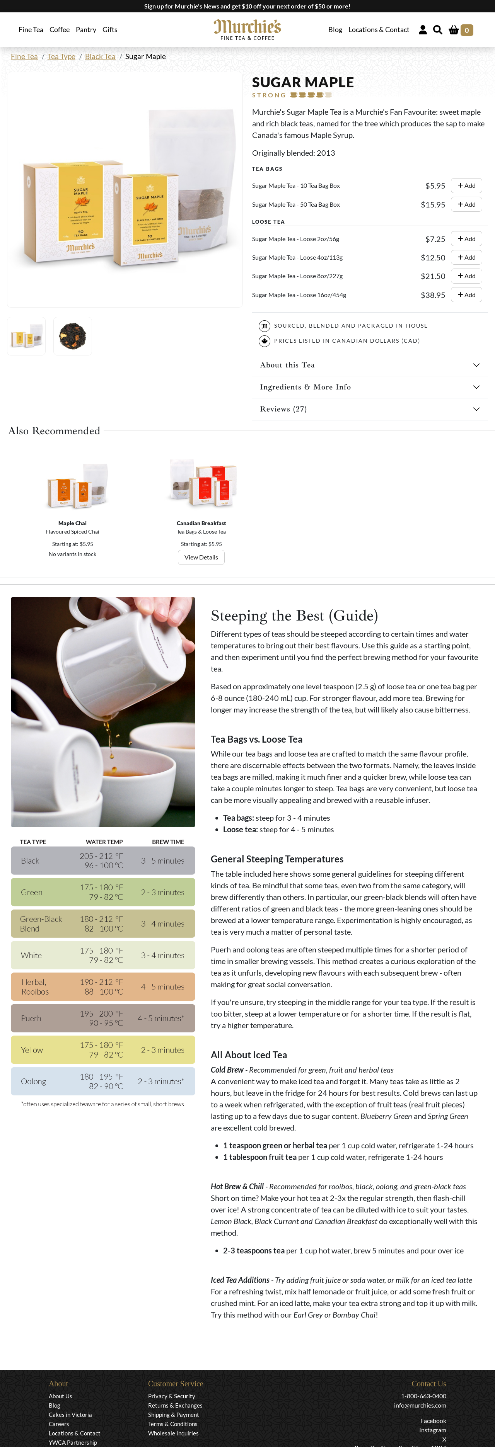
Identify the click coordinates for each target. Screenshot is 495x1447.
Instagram (432, 1429)
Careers (59, 1423)
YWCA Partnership (73, 1442)
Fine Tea (24, 56)
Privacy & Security (171, 1396)
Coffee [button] (60, 30)
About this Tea (287, 365)
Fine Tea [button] (31, 30)
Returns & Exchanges (175, 1405)
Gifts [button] (110, 30)
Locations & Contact (379, 30)
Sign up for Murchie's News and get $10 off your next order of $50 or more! (247, 6)
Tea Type (61, 56)
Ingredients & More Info (305, 387)
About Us (60, 1396)
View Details (201, 557)
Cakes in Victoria (70, 1414)
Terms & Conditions (173, 1423)
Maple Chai (73, 523)
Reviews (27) (283, 409)
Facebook (433, 1420)
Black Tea (100, 56)
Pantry (86, 30)
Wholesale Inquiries (173, 1433)
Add (466, 185)
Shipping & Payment (173, 1414)
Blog (335, 30)
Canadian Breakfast (201, 523)
